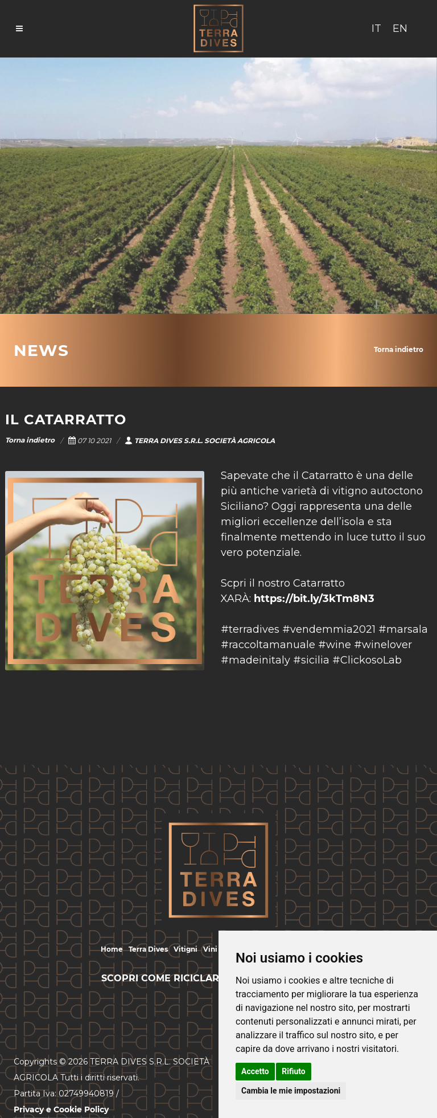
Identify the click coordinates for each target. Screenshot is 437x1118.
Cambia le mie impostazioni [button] (290, 1090)
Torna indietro (398, 349)
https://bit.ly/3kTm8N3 (314, 598)
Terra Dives (148, 949)
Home (112, 949)
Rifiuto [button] (294, 1071)
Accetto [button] (255, 1071)
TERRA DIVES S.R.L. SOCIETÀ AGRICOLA (200, 440)
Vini (210, 949)
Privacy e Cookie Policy (61, 1109)
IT (376, 28)
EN (400, 28)
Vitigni (185, 949)
